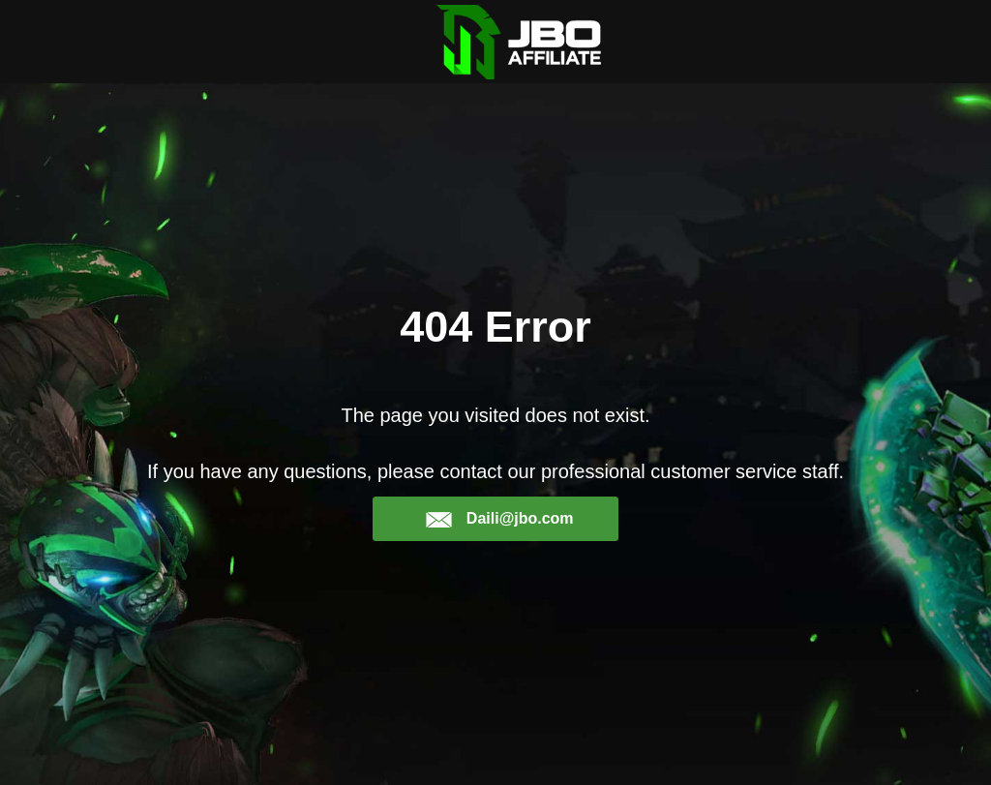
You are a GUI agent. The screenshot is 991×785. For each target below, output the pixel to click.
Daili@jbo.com (499, 518)
